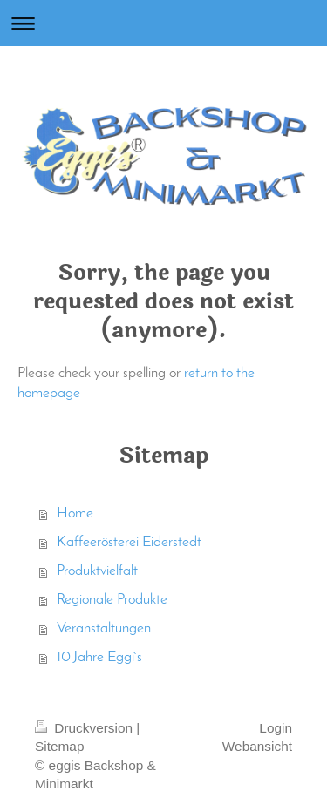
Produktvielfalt (97, 571)
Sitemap (59, 746)
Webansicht (257, 746)
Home (75, 514)
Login (275, 727)
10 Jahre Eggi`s (99, 658)
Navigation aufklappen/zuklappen (163, 23)
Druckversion (85, 727)
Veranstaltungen (104, 629)
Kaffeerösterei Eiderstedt (129, 543)
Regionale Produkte (112, 600)
